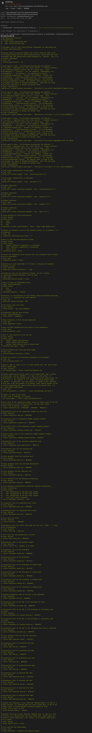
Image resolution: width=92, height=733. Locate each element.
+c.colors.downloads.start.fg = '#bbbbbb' (16, 460)
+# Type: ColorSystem (9, 488)
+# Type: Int (5, 60)
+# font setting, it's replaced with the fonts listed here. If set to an (29, 704)
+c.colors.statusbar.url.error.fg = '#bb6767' (18, 605)
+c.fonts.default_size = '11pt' (12, 723)
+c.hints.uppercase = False (11, 323)
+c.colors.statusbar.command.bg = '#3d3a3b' (17, 591)
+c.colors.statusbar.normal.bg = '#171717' (17, 561)
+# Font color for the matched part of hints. (18, 534)
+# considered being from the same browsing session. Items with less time (29, 54)
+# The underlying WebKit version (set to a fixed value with (25, 69)
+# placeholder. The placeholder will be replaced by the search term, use (29, 378)
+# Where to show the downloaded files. (16, 282)
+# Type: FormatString (9, 86)
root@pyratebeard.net (25, 16)
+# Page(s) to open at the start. (13, 394)
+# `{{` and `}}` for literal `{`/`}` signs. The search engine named (27, 379)
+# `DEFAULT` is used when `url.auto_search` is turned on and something (28, 381)
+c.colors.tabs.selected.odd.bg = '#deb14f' (17, 684)
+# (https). (5, 620)
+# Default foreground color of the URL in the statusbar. (23, 594)
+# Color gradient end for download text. (16, 471)
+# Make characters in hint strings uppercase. (18, 320)
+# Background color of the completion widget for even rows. (24, 411)
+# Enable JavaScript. (9, 185)
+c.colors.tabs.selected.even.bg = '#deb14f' (18, 699)
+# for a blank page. (9, 366)
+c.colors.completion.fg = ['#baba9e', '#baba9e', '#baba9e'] (24, 407)
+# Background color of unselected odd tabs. (18, 650)
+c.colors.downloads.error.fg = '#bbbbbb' (16, 506)
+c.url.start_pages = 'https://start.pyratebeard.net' (21, 398)
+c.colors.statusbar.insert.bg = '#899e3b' (17, 576)
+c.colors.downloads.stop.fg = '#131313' (16, 475)
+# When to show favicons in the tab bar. (16, 335)
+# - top (5, 288)
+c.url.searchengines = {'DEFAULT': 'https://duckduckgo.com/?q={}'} (27, 391)
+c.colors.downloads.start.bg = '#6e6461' (16, 467)
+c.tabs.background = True (10, 331)
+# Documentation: (7, 40)
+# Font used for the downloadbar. (14, 727)
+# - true (5, 221)
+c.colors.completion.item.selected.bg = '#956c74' (20, 445)
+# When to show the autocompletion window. (17, 239)
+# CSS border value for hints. (12, 305)
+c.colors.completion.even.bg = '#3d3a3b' (16, 415)
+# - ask (5, 224)
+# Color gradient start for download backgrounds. (20, 464)
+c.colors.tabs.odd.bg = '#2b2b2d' (14, 654)
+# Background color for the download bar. (17, 449)
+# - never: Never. (9, 249)
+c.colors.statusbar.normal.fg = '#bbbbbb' (17, 553)
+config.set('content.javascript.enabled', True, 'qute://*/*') (25, 211)
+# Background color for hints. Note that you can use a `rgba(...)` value (29, 525)
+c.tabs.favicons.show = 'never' (13, 346)
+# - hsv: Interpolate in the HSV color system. (20, 493)
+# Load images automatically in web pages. (17, 170)
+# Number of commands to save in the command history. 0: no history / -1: (29, 230)
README (26, 8)
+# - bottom (6, 290)
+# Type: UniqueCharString (10, 314)
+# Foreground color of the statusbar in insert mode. (21, 564)
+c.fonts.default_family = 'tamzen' (14, 710)
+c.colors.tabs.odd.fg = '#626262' (14, 647)
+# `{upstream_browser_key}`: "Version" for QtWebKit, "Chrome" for (26, 75)
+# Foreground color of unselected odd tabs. (18, 643)
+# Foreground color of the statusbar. (15, 549)
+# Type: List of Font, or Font (12, 708)
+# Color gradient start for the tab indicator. (19, 635)
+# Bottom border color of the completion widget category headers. (26, 434)
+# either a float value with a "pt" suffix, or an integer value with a (28, 717)
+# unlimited (5, 232)
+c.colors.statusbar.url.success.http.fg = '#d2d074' (21, 615)
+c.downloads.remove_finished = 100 (14, 301)
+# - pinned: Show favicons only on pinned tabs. (20, 344)
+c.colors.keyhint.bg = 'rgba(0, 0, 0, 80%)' (18, 546)
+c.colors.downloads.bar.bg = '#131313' (16, 452)
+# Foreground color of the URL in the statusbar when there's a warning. (29, 628)
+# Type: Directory (8, 267)
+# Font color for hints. (10, 518)
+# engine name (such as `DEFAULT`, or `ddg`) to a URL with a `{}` (26, 376)
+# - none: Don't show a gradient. (14, 497)
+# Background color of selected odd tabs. (17, 680)
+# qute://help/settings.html (12, 43)
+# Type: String (7, 241)
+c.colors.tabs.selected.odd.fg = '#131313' (17, 676)
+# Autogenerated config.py (11, 38)
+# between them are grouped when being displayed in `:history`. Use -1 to (29, 56)
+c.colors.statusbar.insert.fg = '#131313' (17, 568)
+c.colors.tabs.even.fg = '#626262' (14, 662)
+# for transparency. (9, 527)
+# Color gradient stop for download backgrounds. (20, 478)
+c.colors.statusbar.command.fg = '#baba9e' (17, 583)
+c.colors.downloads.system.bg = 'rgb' (15, 499)
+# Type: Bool (6, 172)
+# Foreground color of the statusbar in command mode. (22, 579)
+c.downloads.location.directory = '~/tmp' (17, 269)
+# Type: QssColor (7, 413)
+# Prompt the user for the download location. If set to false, (25, 273)
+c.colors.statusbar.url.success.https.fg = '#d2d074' (21, 624)
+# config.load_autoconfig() (11, 49)
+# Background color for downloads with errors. (19, 510)
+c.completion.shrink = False (12, 260)
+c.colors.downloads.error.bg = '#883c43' (16, 514)
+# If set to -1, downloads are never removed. (18, 297)
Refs (19, 8)
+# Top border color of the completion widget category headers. (25, 426)
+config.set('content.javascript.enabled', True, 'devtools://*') (25, 196)
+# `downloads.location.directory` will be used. (19, 275)
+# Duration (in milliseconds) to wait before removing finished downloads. (29, 295)
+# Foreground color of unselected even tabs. (18, 658)
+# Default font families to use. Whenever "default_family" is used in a (29, 703)
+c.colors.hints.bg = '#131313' (12, 531)
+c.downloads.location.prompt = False (15, 279)
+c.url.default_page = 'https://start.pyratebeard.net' (22, 370)
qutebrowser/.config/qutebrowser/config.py (19, 27)
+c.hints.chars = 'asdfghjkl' (12, 316)
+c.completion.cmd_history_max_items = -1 (16, 236)
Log (6, 8)
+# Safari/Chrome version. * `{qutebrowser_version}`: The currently (27, 79)
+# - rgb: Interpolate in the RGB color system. (20, 492)
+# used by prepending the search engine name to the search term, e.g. (28, 385)
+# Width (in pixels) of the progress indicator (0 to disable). (25, 357)
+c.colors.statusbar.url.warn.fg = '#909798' (18, 632)
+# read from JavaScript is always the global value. (21, 84)
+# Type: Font (6, 729)
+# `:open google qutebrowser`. (12, 387)
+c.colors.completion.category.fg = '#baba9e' (18, 422)
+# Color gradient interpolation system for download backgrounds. (26, 486)
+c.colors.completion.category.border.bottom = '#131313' (22, 437)
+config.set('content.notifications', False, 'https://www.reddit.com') (28, 226)
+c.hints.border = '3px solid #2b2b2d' (15, 308)
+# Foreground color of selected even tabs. (17, 688)
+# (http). (5, 611)
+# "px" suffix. (7, 719)
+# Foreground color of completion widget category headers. (24, 419)
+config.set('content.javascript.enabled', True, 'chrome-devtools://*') (28, 189)
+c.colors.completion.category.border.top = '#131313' (21, 430)
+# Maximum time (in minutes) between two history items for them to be (28, 53)
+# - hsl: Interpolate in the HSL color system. (20, 495)
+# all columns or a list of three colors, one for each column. (25, 404)
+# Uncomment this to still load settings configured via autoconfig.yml (28, 47)
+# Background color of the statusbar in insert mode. (21, 572)
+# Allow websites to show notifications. (16, 215)
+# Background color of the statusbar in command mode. (22, 587)
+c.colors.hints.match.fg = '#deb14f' (15, 538)
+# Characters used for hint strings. (15, 312)
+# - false (5, 223)
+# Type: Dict (6, 389)
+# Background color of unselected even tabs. (18, 665)
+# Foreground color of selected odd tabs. (17, 673)
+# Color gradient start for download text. (17, 456)
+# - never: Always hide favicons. (14, 342)
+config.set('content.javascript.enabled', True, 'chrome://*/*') (25, 204)
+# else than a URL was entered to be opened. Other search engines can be (29, 383)
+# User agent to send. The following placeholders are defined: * (27, 66)
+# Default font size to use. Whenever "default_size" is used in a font (28, 714)
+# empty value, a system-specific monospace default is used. (24, 706)
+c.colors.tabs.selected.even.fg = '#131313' (18, 691)
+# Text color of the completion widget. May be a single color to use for (29, 402)
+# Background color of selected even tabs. (17, 695)
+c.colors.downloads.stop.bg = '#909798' (16, 482)
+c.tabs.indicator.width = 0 (11, 361)
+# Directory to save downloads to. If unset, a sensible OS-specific (27, 264)
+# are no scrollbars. (9, 256)
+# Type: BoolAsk (7, 217)
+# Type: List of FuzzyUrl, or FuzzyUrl (16, 396)
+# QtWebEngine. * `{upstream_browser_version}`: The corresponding (26, 77)
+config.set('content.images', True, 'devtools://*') (21, 181)
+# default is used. (8, 266)
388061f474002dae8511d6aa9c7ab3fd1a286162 (22, 14)
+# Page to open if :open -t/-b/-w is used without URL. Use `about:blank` (29, 365)
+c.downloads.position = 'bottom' (13, 292)
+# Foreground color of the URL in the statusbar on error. (23, 602)
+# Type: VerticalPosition (10, 284)
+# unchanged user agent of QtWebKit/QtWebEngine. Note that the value (28, 82)
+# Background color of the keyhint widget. (17, 542)
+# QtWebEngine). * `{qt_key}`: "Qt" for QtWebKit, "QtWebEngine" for (27, 71)
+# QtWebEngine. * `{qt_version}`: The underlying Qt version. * (25, 73)
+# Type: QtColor (7, 421)
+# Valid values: (7, 219)
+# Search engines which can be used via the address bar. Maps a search (28, 374)
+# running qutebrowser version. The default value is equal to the (27, 81)
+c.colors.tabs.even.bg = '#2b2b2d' (14, 669)
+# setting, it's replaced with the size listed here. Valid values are (28, 716)
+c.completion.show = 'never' (12, 251)
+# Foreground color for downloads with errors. (19, 503)
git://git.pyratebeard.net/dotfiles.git (31, 6)
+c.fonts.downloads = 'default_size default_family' (20, 731)
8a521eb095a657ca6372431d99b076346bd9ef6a (22, 12)
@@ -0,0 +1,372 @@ (7, 36)
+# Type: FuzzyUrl (7, 368)
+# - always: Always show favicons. (15, 340)
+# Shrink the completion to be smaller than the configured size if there (29, 254)
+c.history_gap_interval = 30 (12, 62)
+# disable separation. (9, 58)
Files (13, 8)
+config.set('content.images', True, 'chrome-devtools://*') (24, 174)
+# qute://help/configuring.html (14, 41)
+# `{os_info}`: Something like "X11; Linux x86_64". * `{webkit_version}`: (29, 68)
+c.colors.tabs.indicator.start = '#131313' (17, 639)
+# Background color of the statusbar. (15, 557)
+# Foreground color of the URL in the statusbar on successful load (27, 609)
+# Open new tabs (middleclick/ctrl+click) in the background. (24, 327)
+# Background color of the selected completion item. (21, 441)
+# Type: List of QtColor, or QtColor (15, 406)
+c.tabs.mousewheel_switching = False (15, 353)
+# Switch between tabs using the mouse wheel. (18, 350)
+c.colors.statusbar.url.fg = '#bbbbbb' (16, 598)
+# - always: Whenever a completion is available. (20, 245)
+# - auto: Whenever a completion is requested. (20, 247)
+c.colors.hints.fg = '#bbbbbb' (12, 521)
